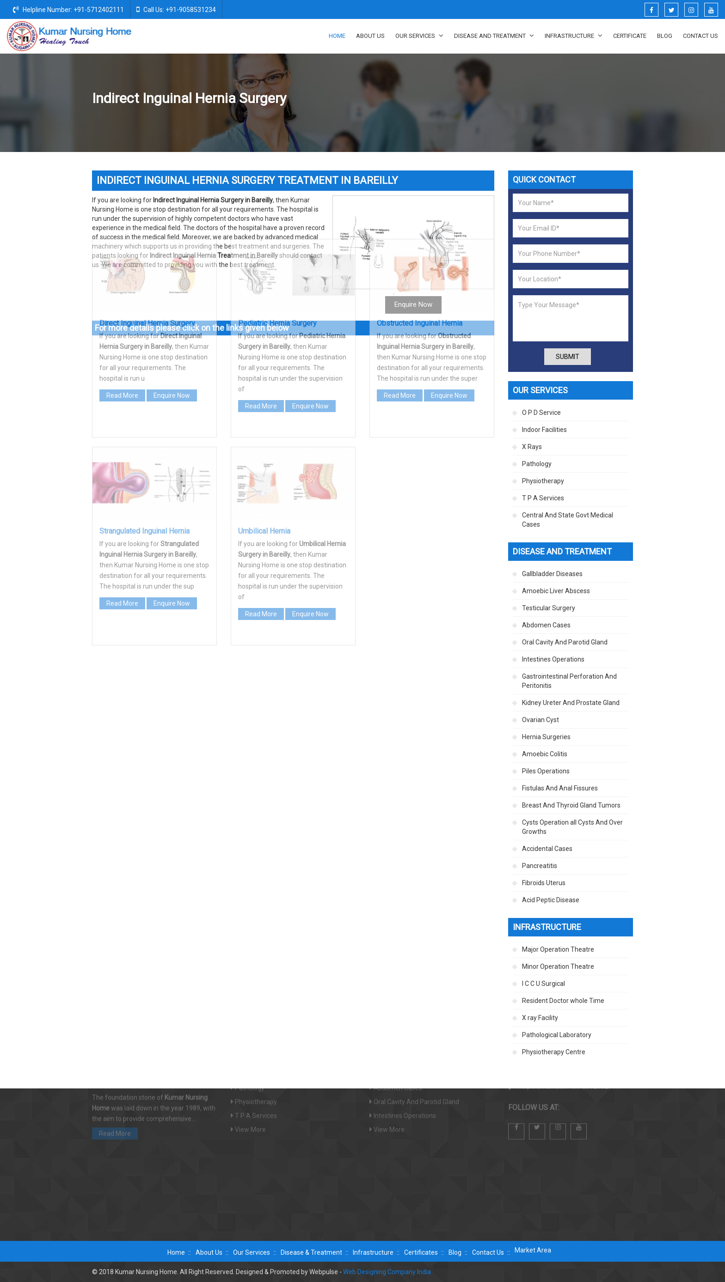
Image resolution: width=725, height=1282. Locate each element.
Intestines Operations (553, 659)
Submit (567, 356)
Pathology (537, 464)
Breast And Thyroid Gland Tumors (571, 805)
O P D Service (541, 412)
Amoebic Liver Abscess (556, 591)
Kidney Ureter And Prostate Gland (571, 702)
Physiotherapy (543, 481)
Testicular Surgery (548, 608)
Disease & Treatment (311, 1252)
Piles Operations (546, 771)
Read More (122, 299)
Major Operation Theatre (558, 949)
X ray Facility (540, 1017)
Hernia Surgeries (513, 99)
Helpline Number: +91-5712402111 (68, 9)
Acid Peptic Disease (550, 900)
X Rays (532, 446)
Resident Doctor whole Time (563, 1000)
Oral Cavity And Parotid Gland (565, 642)
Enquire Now (172, 299)
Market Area (533, 1250)
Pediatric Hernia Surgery (277, 226)
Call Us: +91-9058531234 (176, 9)
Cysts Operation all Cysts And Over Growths (572, 827)
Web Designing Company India (387, 1272)
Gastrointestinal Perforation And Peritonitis (569, 681)
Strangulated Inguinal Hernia (144, 434)
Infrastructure (573, 35)
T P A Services (543, 498)
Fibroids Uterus (543, 883)
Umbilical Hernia (264, 434)
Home (337, 35)
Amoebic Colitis (544, 754)
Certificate (629, 35)
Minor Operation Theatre (558, 966)
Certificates (421, 1252)
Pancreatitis (539, 865)
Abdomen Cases (546, 625)
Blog (664, 35)
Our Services (419, 35)
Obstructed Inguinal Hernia (419, 226)
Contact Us (700, 35)
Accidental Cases (547, 848)
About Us (370, 35)
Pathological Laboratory (556, 1035)
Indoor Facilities (544, 429)
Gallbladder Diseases (552, 573)
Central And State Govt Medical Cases (567, 519)
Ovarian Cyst (540, 719)
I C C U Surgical (543, 983)
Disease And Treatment (494, 35)
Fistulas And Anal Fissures (560, 788)
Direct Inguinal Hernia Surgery (147, 226)
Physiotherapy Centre (553, 1052)
